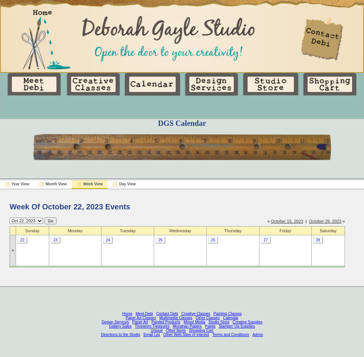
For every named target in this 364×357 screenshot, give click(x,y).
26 (213, 240)
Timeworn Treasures (152, 326)
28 (318, 240)
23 (55, 240)
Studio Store (218, 322)
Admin (257, 335)
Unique (157, 330)
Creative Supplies (248, 322)
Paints (210, 326)
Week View (93, 184)
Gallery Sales (120, 326)
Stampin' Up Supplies (237, 326)
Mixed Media (194, 322)
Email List (151, 335)
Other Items (176, 330)
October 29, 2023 (325, 221)
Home (127, 314)
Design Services (115, 322)
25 (160, 240)
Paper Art (140, 322)
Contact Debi (167, 314)
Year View (20, 184)
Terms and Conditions (230, 335)
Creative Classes (195, 314)
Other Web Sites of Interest (186, 335)
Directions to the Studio (120, 335)
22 (22, 240)
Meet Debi (144, 314)
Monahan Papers (186, 326)
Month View (56, 184)
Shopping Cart (201, 330)
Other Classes (208, 318)
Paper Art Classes (141, 318)
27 (266, 240)
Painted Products (165, 322)
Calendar (230, 318)
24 (108, 240)
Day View (127, 184)
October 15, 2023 (287, 221)
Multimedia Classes (176, 318)
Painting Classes (227, 314)
